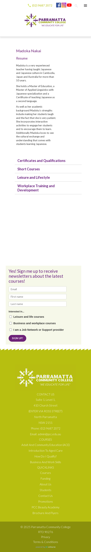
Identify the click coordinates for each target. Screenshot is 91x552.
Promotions (45, 501)
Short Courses (28, 169)
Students (45, 490)
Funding (45, 478)
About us (45, 484)
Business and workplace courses (34, 323)
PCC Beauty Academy (45, 507)
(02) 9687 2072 (42, 5)
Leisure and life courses (28, 316)
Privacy (45, 537)
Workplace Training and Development (36, 188)
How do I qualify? (45, 456)
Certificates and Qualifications (41, 160)
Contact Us (45, 495)
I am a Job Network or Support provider (38, 329)
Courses (45, 472)
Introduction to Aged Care (46, 450)
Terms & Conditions (45, 542)
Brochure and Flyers (45, 513)
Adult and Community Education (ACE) (45, 445)
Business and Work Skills (45, 462)
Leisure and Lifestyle (33, 177)
